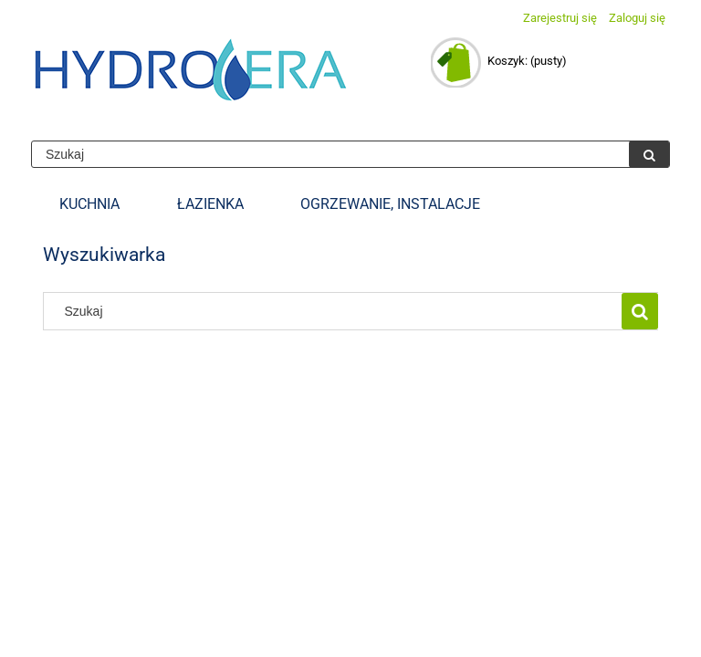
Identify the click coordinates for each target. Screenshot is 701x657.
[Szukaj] (649, 154)
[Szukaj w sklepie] (330, 154)
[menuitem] (89, 204)
